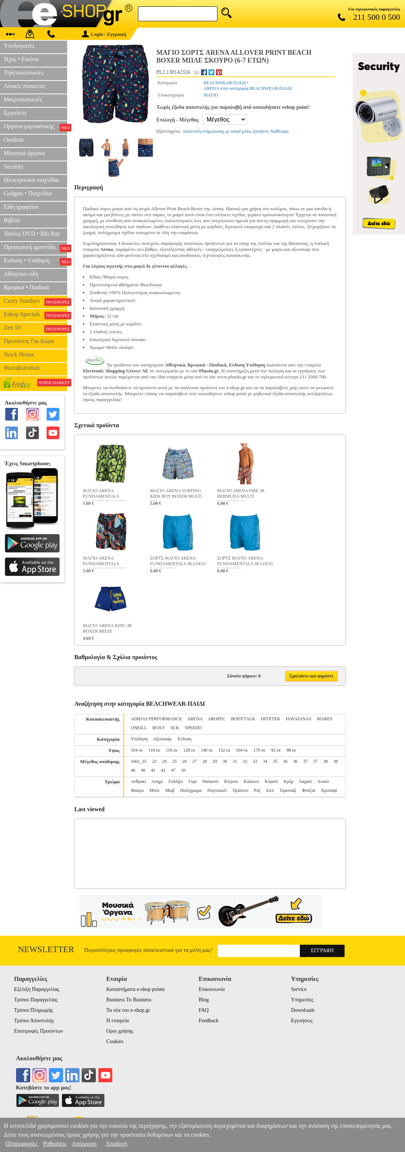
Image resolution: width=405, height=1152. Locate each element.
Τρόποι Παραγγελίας (35, 1000)
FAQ (204, 1010)
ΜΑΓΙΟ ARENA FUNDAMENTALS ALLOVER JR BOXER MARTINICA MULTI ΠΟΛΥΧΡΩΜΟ (104, 561)
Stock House (19, 354)
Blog (204, 1000)
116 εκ (172, 750)
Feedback (209, 1020)
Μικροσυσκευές (23, 99)
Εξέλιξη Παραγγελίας (36, 989)
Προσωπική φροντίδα (35, 248)
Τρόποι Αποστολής (34, 1020)
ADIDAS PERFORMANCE (156, 718)
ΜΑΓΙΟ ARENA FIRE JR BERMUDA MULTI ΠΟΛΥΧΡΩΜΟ (240, 494)
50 (183, 770)
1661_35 (139, 761)
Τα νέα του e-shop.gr (128, 1010)
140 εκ (207, 750)
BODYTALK (243, 718)
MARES (324, 718)
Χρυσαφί (329, 790)
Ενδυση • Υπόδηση (35, 261)
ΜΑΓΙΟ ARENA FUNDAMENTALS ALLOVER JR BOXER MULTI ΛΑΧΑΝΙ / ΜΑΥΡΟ (108, 494)
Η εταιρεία (117, 1020)
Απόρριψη (84, 1143)
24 (164, 761)
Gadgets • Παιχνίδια (28, 193)
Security (13, 166)
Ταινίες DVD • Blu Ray (32, 233)
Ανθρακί (138, 781)
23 (154, 761)
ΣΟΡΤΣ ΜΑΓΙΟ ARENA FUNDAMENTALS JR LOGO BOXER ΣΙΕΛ (177, 561)
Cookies (114, 1041)
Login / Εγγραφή (104, 34)
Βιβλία (12, 220)
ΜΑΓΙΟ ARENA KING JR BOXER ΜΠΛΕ (107, 628)
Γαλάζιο (176, 781)
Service (299, 989)
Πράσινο (240, 790)
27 (194, 761)
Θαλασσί (210, 781)
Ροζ (257, 790)
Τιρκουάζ (287, 790)
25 (174, 761)
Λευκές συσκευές (24, 86)
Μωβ (170, 790)
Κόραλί (271, 781)
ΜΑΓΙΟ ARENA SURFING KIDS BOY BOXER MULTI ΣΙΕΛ (176, 494)
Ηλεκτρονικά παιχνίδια (31, 180)
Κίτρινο (231, 781)
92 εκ (276, 750)
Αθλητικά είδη (21, 274)
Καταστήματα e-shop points (135, 989)
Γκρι (193, 781)
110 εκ (154, 750)
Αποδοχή (117, 1143)
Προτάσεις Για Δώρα (29, 341)
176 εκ (260, 750)
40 (133, 770)
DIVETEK (270, 718)
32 (245, 761)
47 (173, 770)
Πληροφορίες (22, 1143)
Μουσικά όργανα (24, 153)
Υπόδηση (139, 739)
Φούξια (308, 790)
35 (275, 761)
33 (255, 761)
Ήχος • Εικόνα (21, 59)
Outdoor (13, 139)
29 (215, 761)
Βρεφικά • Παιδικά (26, 287)
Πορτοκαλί (217, 790)
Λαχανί (305, 781)
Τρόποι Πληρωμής (33, 1010)
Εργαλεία (15, 113)
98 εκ (291, 750)
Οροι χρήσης (119, 1031)
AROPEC (216, 718)
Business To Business (128, 1000)
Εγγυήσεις (302, 1020)
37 (305, 761)
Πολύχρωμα (191, 790)
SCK (174, 727)
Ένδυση (184, 739)
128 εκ (189, 750)
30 (225, 761)
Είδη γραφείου (21, 207)
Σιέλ (270, 790)
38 (325, 761)
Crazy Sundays (35, 302)
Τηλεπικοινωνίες (24, 72)
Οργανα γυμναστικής (35, 127)
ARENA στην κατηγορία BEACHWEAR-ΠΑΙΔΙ (248, 88)
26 (184, 761)
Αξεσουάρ (162, 739)
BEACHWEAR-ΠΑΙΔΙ (225, 82)
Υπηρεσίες (302, 1000)
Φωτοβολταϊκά (22, 368)
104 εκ (137, 750)
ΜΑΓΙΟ (211, 95)
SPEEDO (193, 727)
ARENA (194, 718)
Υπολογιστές (19, 46)
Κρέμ (288, 781)
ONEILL (139, 727)
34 (265, 761)
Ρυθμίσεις (54, 1143)
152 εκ (224, 750)
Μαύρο (137, 790)
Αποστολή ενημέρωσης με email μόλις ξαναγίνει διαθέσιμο (235, 131)
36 (285, 761)
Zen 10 (35, 328)
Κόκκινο (251, 781)
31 (235, 761)
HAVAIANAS (298, 718)
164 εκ (242, 750)
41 (153, 770)
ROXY (159, 727)
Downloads (303, 1010)
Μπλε (155, 790)
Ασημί (157, 781)
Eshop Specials (35, 315)
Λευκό (323, 781)
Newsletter (46, 949)
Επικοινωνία (212, 989)
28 (204, 761)
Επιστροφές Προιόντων (38, 1031)
